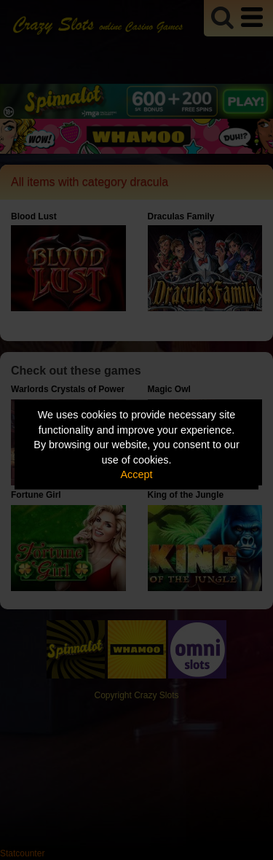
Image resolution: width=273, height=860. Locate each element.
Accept (137, 474)
